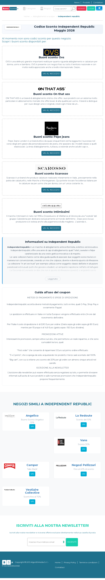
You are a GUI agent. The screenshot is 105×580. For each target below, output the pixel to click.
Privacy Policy (70, 564)
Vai (32, 426)
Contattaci (98, 2)
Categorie (29, 8)
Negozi (45, 8)
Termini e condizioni (88, 564)
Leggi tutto (53, 279)
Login (91, 8)
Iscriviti (81, 8)
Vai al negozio (51, 73)
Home (58, 564)
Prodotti (86, 2)
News (76, 2)
